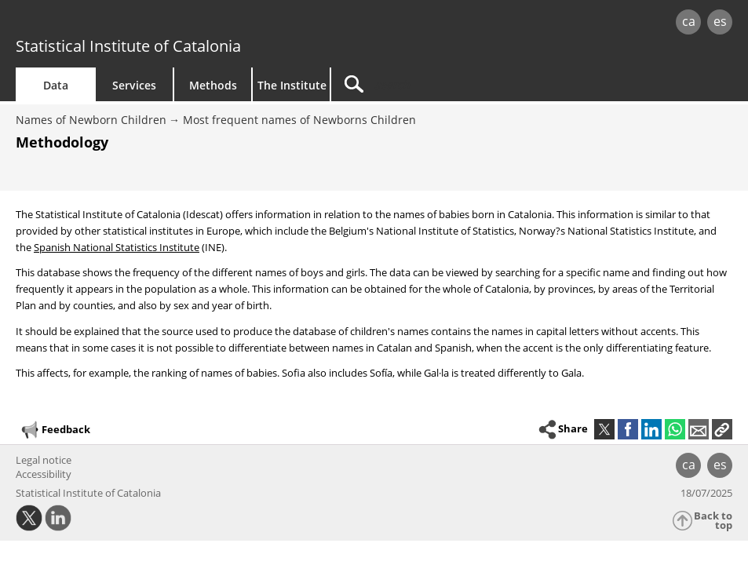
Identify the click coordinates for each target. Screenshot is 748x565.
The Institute (292, 85)
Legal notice (43, 460)
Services (134, 85)
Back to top (713, 520)
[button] (722, 429)
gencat (159, 23)
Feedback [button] (55, 430)
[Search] (464, 84)
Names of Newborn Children (91, 119)
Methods (213, 85)
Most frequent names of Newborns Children (299, 119)
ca (688, 21)
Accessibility (43, 474)
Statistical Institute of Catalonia (128, 45)
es (720, 21)
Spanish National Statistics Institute (116, 247)
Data (55, 85)
